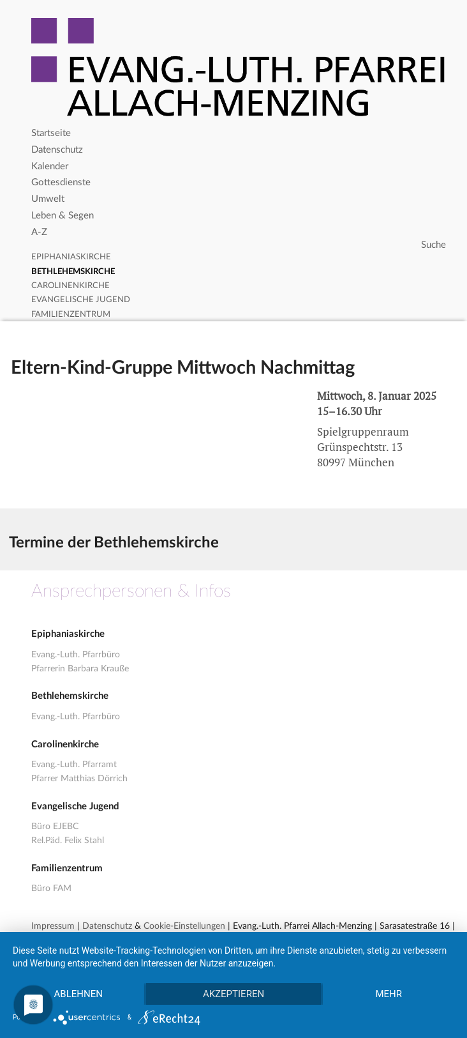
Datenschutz (57, 150)
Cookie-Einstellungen (184, 926)
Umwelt (47, 199)
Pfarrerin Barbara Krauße (80, 668)
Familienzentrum (70, 314)
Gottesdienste (61, 182)
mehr (388, 994)
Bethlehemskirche (73, 272)
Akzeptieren (233, 994)
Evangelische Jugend (80, 300)
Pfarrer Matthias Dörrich (79, 778)
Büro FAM (51, 888)
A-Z (39, 232)
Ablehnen (78, 994)
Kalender (49, 166)
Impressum (53, 926)
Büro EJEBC (54, 826)
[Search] (240, 245)
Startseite (51, 133)
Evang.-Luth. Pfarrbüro (75, 654)
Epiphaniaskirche (71, 257)
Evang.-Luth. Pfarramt (74, 764)
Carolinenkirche (70, 286)
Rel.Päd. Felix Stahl (67, 840)
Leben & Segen (62, 215)
